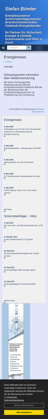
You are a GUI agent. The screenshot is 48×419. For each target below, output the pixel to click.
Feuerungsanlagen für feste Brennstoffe (19, 284)
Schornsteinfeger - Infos (20, 216)
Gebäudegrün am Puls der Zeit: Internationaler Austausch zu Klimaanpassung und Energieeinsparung (22, 131)
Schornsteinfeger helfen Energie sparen (20, 270)
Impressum (12, 397)
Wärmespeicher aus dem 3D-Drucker (19, 162)
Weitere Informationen (24, 405)
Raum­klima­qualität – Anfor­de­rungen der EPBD (22, 148)
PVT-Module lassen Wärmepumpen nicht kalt (22, 176)
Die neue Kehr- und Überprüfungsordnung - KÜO (23, 225)
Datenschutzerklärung (14, 400)
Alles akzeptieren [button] (24, 412)
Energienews (13, 119)
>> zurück (8, 62)
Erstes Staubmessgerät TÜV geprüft (18, 239)
